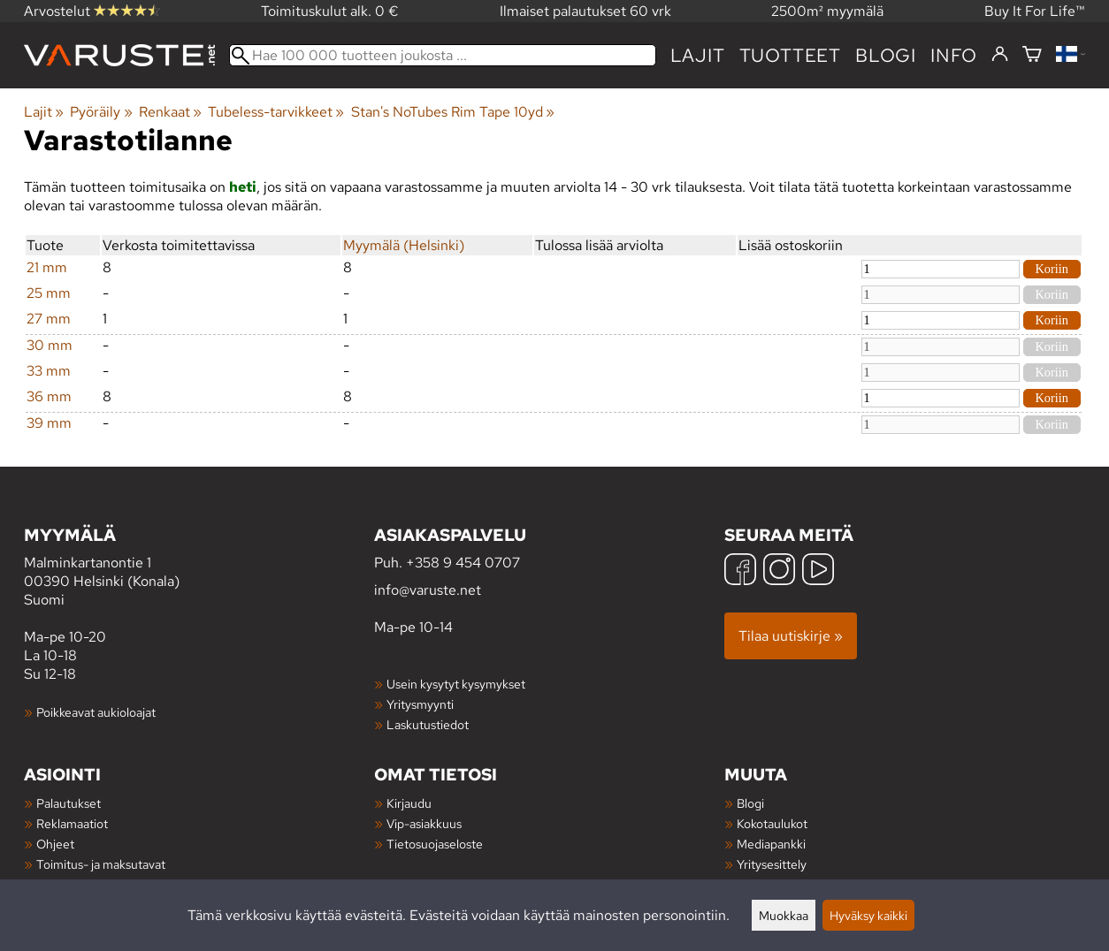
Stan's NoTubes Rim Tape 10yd (452, 112)
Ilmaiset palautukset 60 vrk (585, 11)
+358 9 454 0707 (463, 562)
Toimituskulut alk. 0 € (330, 11)
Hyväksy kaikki (868, 915)
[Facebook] (740, 571)
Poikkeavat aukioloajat (96, 712)
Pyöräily (101, 112)
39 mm (49, 423)
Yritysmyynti (420, 704)
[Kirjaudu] (999, 54)
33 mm (49, 370)
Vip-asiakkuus (424, 823)
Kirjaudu (409, 803)
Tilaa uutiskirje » (790, 636)
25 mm (49, 293)
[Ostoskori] (1032, 55)
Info (953, 55)
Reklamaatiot (72, 823)
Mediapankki (771, 843)
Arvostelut (92, 11)
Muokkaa (783, 915)
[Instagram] (779, 571)
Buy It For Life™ (1034, 11)
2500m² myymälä (827, 11)
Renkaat (170, 112)
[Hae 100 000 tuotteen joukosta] (442, 55)
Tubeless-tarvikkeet (276, 112)
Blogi (750, 803)
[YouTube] (818, 571)
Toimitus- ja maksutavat (100, 864)
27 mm (49, 318)
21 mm (47, 267)
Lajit (697, 55)
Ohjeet (55, 843)
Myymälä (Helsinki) (403, 245)
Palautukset (68, 803)
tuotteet (790, 55)
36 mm (49, 396)
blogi (885, 55)
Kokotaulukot (772, 823)
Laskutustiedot (427, 724)
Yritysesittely (772, 864)
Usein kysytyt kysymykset (455, 683)
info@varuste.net (427, 590)
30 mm (50, 345)
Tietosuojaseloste (434, 843)
